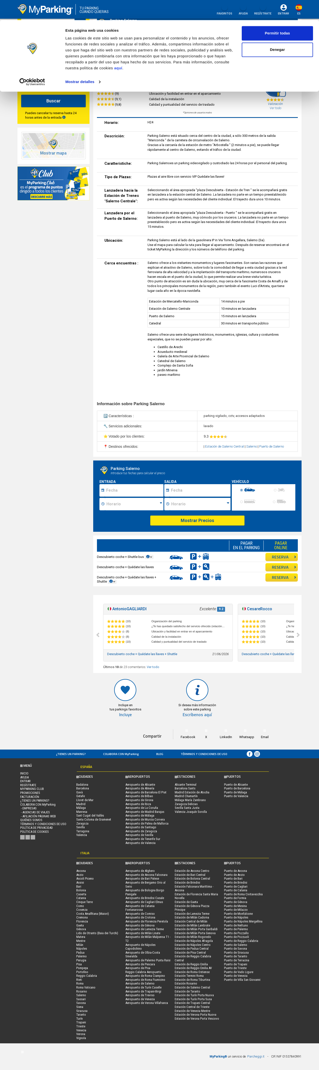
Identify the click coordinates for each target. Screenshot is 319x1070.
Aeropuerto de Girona (139, 800)
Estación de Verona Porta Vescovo (197, 1018)
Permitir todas (277, 13)
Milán (79, 945)
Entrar (25, 781)
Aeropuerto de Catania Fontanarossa (140, 908)
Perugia (81, 960)
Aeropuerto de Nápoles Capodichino (140, 947)
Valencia (81, 835)
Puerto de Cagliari (235, 886)
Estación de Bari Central (190, 875)
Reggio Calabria (86, 976)
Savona (81, 1003)
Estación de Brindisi (187, 882)
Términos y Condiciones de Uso (204, 754)
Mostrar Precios (197, 520)
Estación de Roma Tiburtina (192, 980)
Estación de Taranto (187, 991)
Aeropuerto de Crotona (140, 917)
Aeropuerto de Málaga (139, 815)
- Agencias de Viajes (35, 812)
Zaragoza (82, 823)
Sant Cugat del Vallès (90, 815)
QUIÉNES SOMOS (31, 820)
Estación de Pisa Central (190, 952)
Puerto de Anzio (234, 875)
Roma (79, 983)
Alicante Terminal (185, 784)
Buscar (53, 100)
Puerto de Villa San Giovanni (242, 980)
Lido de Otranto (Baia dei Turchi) (97, 933)
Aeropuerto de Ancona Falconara (146, 875)
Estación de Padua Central (192, 948)
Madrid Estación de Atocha (192, 792)
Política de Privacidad (36, 828)
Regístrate (28, 785)
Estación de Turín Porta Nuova (194, 995)
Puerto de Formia (235, 898)
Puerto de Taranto (235, 956)
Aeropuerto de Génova (140, 925)
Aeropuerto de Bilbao (139, 796)
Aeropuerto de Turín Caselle (143, 987)
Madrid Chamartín (186, 796)
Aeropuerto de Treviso (140, 995)
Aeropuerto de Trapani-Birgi (143, 991)
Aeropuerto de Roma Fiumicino (145, 980)
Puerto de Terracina (236, 960)
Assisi (80, 882)
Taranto (81, 1014)
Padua (80, 952)
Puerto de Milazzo (236, 910)
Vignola (81, 1038)
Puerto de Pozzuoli (236, 937)
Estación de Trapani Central (192, 1003)
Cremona (82, 917)
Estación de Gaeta (186, 902)
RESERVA (284, 557)
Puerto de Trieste (235, 968)
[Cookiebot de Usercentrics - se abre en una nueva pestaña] (32, 62)
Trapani (81, 1022)
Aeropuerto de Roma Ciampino (145, 976)
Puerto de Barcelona (237, 788)
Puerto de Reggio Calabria (241, 941)
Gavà (79, 792)
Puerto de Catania (235, 890)
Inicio (24, 773)
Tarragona (82, 831)
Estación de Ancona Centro (192, 871)
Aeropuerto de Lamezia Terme (144, 929)
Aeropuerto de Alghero (140, 871)
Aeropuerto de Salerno (140, 983)
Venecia (81, 1030)
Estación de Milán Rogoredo (193, 937)
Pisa (79, 964)
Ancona (81, 871)
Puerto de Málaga (235, 792)
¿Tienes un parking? (71, 754)
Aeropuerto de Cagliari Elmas (144, 902)
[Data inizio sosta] (134, 490)
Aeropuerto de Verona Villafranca (146, 1003)
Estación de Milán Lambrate (192, 925)
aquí (118, 48)
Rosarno (81, 991)
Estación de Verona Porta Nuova (195, 1014)
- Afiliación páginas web (38, 816)
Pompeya (82, 968)
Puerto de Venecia (235, 976)
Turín (79, 1018)
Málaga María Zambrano (190, 800)
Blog (159, 754)
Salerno (252, 446)
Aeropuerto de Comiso (140, 914)
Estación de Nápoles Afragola (194, 941)
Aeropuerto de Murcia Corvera (145, 819)
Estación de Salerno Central (225, 446)
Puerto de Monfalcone (238, 914)
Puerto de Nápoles (236, 917)
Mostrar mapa (53, 153)
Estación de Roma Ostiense (192, 972)
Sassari (81, 999)
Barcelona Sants (185, 788)
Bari (78, 886)
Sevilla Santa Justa (187, 808)
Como (80, 906)
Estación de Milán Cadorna (192, 917)
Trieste (80, 1026)
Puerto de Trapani (235, 964)
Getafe (80, 796)
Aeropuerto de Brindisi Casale (144, 898)
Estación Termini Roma (189, 976)
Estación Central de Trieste (192, 1007)
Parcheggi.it (255, 1056)
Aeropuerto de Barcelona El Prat (145, 792)
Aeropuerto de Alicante (140, 784)
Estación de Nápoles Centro (193, 945)
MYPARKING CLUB (32, 789)
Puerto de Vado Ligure (238, 972)
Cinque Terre (84, 902)
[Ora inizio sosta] (134, 504)
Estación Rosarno (186, 983)
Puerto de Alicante (236, 784)
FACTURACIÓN (29, 797)
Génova (81, 929)
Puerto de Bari (233, 878)
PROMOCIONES (30, 793)
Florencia (82, 921)
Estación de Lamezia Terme (192, 914)
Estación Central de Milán (191, 921)
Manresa (81, 812)
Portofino (82, 972)
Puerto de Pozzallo (236, 933)
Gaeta (80, 925)
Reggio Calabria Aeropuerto (143, 972)
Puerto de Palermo (236, 929)
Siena (79, 1007)
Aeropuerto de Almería (139, 788)
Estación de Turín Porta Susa (193, 999)
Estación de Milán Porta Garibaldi (196, 929)
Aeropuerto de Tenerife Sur (142, 839)
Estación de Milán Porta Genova (195, 933)
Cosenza (81, 910)
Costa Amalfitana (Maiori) (92, 914)
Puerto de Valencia (236, 796)
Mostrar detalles (79, 62)
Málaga (81, 808)
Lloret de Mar (84, 800)
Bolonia (81, 890)
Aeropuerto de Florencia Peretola (146, 921)
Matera (80, 937)
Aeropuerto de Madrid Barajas (144, 812)
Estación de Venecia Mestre (192, 1011)
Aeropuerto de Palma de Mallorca (146, 823)
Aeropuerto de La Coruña (141, 808)
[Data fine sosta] (200, 490)
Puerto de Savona (235, 948)
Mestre (80, 941)
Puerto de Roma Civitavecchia (243, 894)
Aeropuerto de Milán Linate (142, 933)
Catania (81, 898)
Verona (80, 1034)
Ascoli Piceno (85, 878)
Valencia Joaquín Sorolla (191, 812)
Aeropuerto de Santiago (140, 827)
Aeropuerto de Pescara (140, 964)
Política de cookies (34, 832)
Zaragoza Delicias (186, 804)
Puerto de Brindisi (235, 882)
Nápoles (81, 948)
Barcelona (82, 788)
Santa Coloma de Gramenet (93, 819)
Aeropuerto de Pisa (137, 968)
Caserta (81, 894)
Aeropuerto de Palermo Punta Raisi (147, 960)
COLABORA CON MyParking (121, 754)
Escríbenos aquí (197, 715)
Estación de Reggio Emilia (191, 964)
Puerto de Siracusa (236, 952)
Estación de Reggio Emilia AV (193, 968)
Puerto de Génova (235, 902)
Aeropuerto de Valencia (140, 843)
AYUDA (24, 777)
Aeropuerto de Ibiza (138, 804)
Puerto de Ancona (235, 871)
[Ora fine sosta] (200, 504)
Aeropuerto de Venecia (140, 999)
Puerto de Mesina (235, 906)
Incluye (125, 715)
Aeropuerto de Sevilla (139, 835)
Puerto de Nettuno (236, 925)
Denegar (277, 29)
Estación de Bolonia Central (192, 878)
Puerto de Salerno (271, 446)
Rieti (79, 980)
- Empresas (28, 808)
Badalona (82, 784)
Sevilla (80, 827)
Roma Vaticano (85, 987)
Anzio (79, 875)
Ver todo (153, 667)
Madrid (80, 804)
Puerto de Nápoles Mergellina (243, 921)
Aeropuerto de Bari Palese (142, 878)
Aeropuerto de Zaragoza (141, 831)
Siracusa (81, 1011)
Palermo (81, 956)
